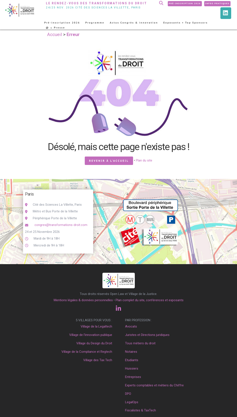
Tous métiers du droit (140, 343)
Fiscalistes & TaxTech (140, 410)
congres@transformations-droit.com (60, 225)
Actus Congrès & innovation (134, 22)
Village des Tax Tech (97, 360)
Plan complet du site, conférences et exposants (150, 300)
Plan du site (144, 160)
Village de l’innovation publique (90, 335)
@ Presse (55, 27)
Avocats (131, 326)
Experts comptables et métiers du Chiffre (154, 385)
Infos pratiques (217, 3)
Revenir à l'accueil (109, 160)
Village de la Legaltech (96, 326)
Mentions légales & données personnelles (83, 300)
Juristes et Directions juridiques (147, 335)
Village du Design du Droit (94, 343)
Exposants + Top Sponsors (185, 22)
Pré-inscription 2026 (185, 3)
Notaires (131, 352)
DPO (128, 394)
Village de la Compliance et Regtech (86, 352)
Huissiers (131, 368)
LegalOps (131, 402)
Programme (94, 22)
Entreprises (133, 377)
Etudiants (131, 360)
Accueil (54, 34)
